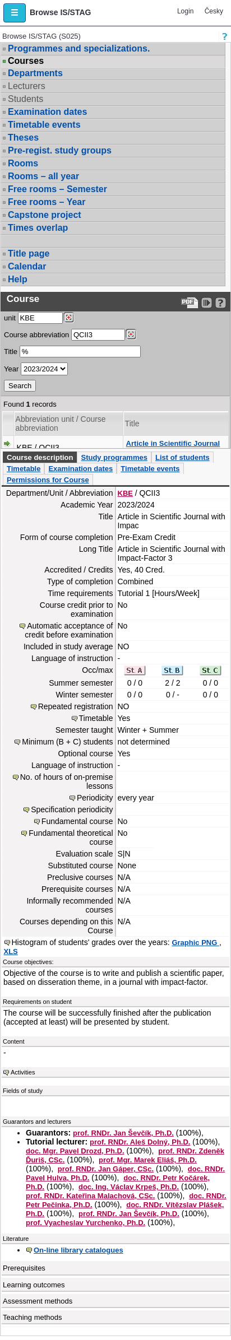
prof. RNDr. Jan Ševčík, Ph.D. (123, 1133)
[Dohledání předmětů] (131, 334)
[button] (14, 12)
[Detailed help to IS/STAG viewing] (221, 303)
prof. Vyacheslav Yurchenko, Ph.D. (85, 1222)
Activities (23, 1072)
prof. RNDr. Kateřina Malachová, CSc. (90, 1196)
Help (17, 279)
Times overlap (38, 227)
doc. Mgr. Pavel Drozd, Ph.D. (75, 1151)
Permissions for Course (48, 480)
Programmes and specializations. (79, 48)
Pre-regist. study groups (60, 150)
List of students (182, 457)
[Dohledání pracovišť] (69, 317)
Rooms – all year (43, 176)
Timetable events (44, 124)
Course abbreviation (36, 335)
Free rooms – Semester (57, 189)
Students (25, 99)
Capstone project (44, 215)
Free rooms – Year (46, 202)
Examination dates (47, 112)
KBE (125, 493)
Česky (214, 11)
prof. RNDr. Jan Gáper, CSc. (106, 1169)
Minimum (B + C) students (67, 741)
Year (11, 369)
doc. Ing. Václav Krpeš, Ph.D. (128, 1187)
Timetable (23, 468)
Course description (40, 457)
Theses (23, 137)
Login (185, 11)
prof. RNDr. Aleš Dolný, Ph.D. (140, 1142)
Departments (35, 73)
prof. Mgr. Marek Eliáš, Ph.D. (148, 1160)
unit (10, 318)
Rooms (23, 163)
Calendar (27, 266)
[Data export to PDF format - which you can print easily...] (189, 303)
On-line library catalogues (78, 1250)
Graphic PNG (195, 942)
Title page (28, 253)
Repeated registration (75, 706)
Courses (26, 61)
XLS (11, 951)
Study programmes (114, 457)
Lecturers (26, 86)
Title (10, 351)
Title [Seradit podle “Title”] (132, 423)
